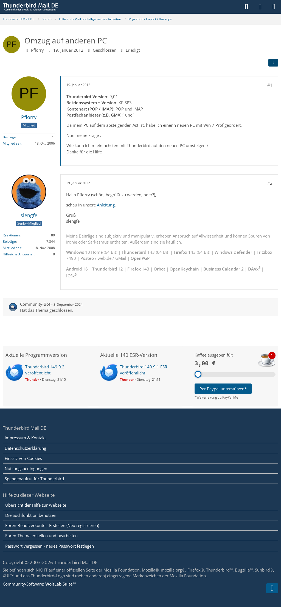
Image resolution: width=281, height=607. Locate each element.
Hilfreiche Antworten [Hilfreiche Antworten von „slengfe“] (18, 254)
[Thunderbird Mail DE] (30, 6)
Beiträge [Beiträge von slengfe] (9, 241)
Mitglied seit (12, 143)
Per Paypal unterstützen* (223, 388)
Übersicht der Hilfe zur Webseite (35, 505)
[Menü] (273, 6)
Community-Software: (39, 584)
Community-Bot (35, 304)
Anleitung (106, 205)
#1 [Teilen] (269, 85)
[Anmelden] (260, 7)
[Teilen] (273, 63)
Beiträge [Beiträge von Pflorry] (9, 137)
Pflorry (37, 50)
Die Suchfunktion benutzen (30, 515)
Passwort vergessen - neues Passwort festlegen (49, 546)
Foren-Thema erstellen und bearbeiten (41, 535)
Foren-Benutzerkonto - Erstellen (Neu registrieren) (52, 525)
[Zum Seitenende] (272, 588)
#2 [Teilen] (269, 183)
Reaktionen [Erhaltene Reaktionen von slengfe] (11, 235)
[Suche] (246, 6)
